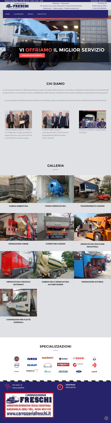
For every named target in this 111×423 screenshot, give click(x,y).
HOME (7, 14)
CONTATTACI (41, 14)
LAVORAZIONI (18, 14)
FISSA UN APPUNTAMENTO (32, 55)
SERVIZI (30, 14)
